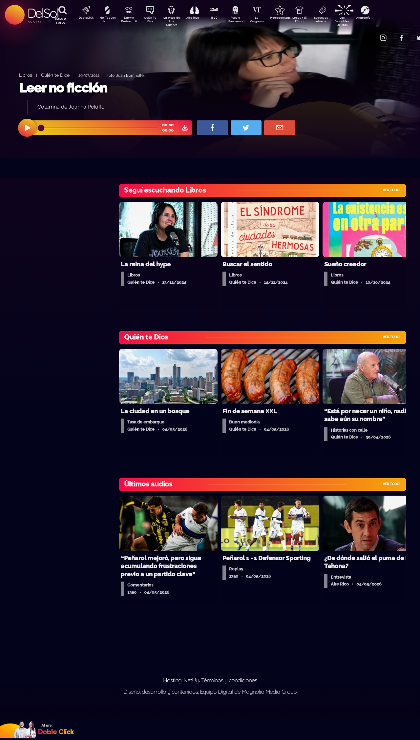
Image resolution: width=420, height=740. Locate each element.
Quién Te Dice (153, 20)
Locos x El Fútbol (313, 20)
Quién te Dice (55, 75)
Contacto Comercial (369, 33)
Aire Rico (198, 18)
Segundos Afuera (336, 20)
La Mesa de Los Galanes (176, 21)
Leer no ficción (63, 87)
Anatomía (382, 18)
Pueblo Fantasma (244, 20)
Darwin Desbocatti (130, 20)
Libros (25, 75)
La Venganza (267, 20)
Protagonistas (290, 18)
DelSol (42, 13)
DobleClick (83, 18)
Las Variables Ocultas (359, 21)
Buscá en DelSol (60, 20)
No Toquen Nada (107, 20)
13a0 (221, 18)
